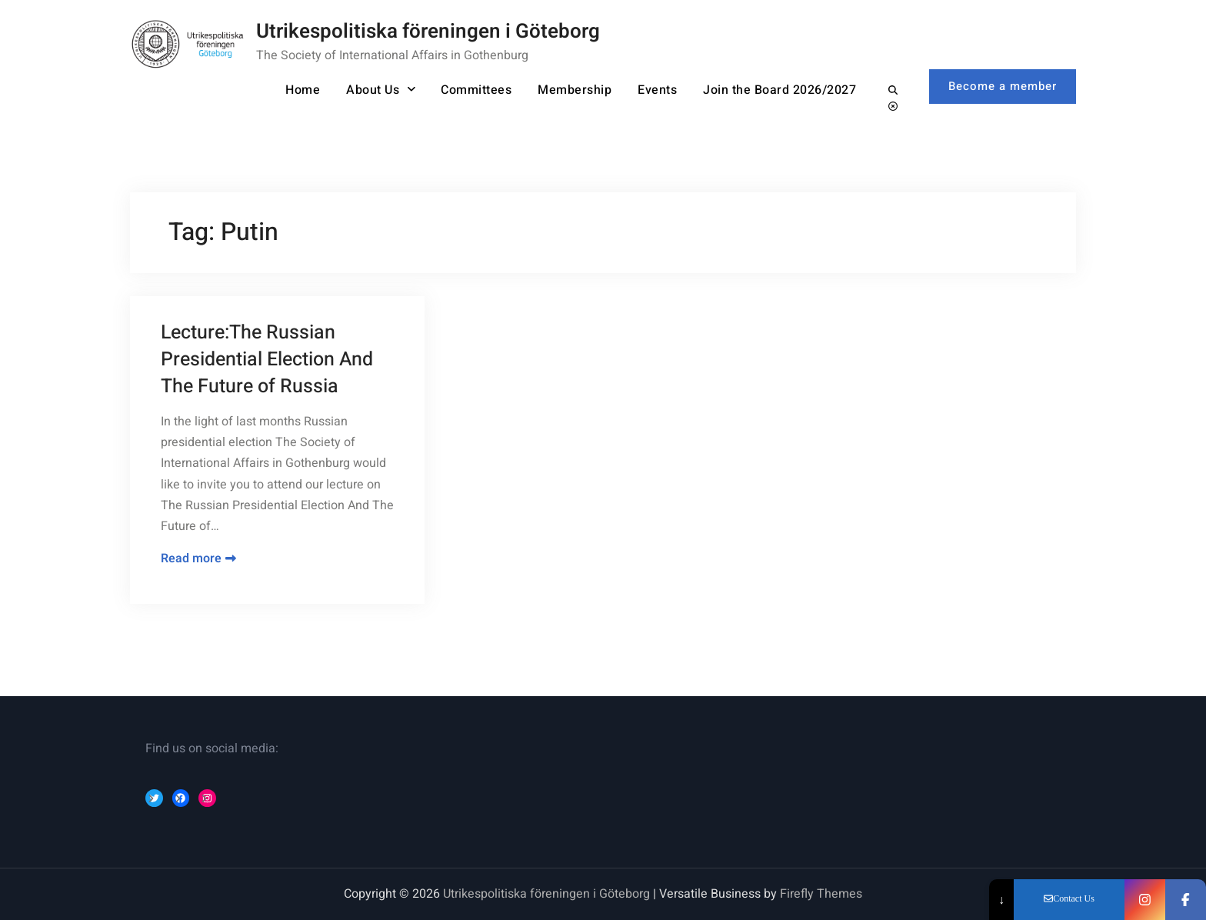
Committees (476, 90)
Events (657, 90)
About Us (372, 90)
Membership (574, 90)
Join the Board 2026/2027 (779, 90)
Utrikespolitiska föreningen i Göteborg (428, 31)
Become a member (1002, 86)
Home (302, 90)
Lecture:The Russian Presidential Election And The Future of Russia (267, 359)
